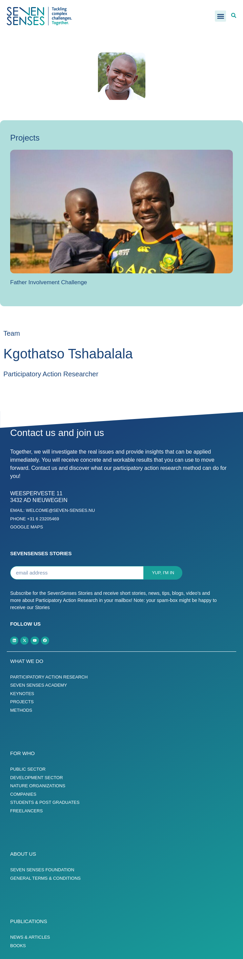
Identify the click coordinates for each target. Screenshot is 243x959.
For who (22, 753)
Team (11, 333)
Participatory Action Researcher (50, 374)
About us (23, 854)
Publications (28, 921)
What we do (26, 661)
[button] (220, 16)
